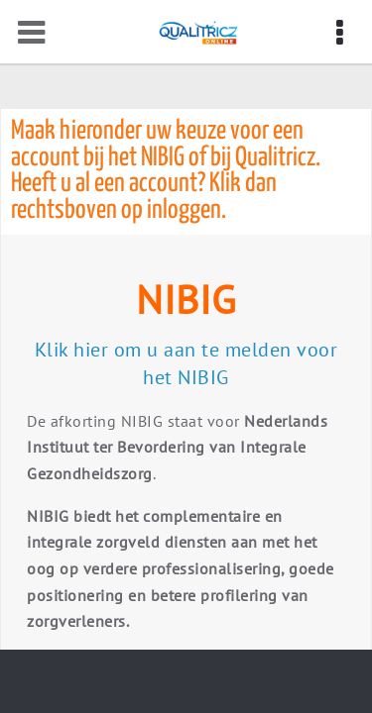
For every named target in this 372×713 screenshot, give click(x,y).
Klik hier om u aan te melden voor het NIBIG (186, 363)
